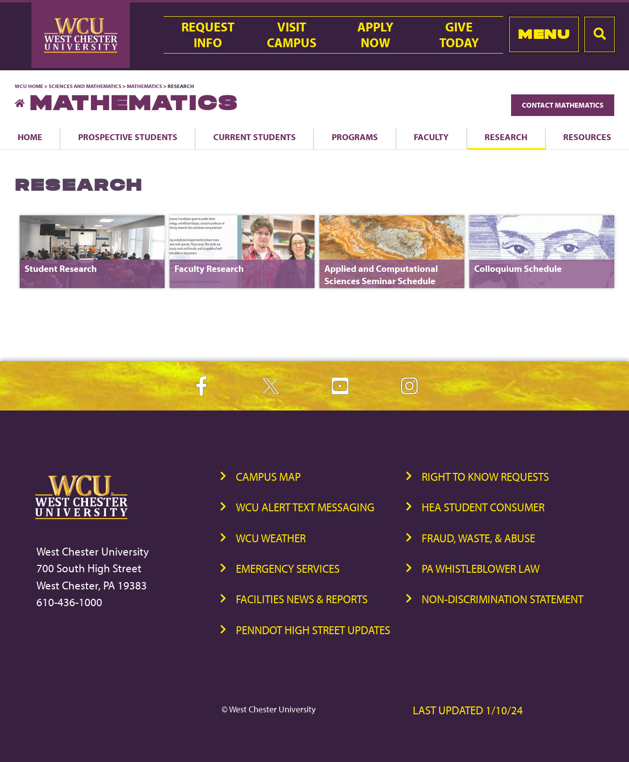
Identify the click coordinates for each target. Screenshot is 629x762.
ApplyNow (375, 35)
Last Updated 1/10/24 (468, 710)
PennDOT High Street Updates (313, 630)
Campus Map (268, 476)
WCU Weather (271, 538)
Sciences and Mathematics (85, 86)
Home (30, 137)
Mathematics (144, 86)
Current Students (254, 137)
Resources (587, 137)
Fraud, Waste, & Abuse (478, 538)
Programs (355, 137)
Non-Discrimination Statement (502, 599)
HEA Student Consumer (483, 507)
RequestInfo (207, 35)
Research (506, 137)
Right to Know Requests (485, 476)
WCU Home (29, 86)
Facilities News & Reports (302, 599)
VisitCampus (291, 35)
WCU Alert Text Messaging (305, 507)
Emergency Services (288, 568)
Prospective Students (127, 137)
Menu (544, 34)
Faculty (431, 137)
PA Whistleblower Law (481, 568)
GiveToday (459, 35)
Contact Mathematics (562, 105)
